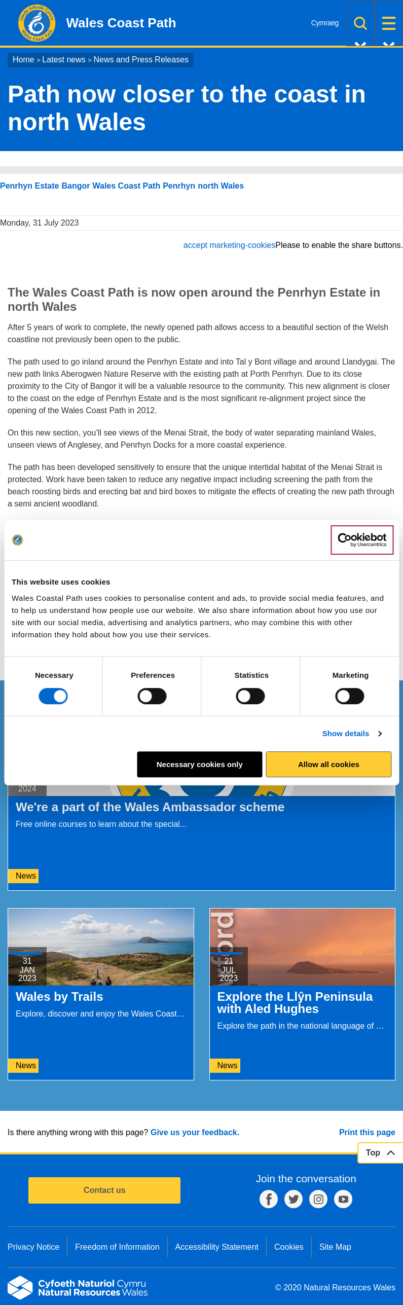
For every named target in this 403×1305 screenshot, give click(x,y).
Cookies (289, 1247)
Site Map (335, 1247)
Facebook (269, 1199)
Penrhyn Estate (29, 186)
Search (360, 23)
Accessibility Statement (217, 1247)
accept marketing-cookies (229, 245)
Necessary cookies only (200, 764)
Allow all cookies (328, 764)
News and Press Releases (141, 59)
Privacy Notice (33, 1247)
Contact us (105, 1190)
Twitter (293, 1199)
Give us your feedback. (195, 1132)
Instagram (318, 1199)
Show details (346, 733)
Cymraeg (325, 23)
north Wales (221, 186)
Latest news (63, 59)
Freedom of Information (117, 1247)
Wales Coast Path (126, 186)
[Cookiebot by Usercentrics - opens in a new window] (362, 540)
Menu (389, 23)
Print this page (367, 1132)
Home (23, 59)
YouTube (343, 1199)
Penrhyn (179, 186)
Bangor (75, 186)
